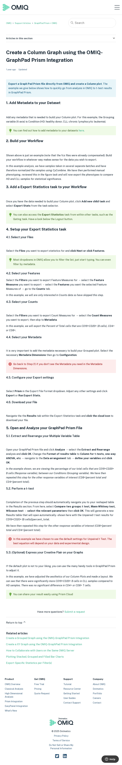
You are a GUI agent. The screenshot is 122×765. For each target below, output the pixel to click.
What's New (11, 710)
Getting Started (71, 693)
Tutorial (67, 684)
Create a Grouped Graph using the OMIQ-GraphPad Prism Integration (47, 638)
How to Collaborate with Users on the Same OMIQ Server (40, 650)
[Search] (92, 23)
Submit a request (74, 611)
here (81, 130)
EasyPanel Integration (16, 706)
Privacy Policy (61, 736)
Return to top (16, 622)
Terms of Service (61, 740)
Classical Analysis (14, 689)
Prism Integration (14, 701)
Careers (97, 698)
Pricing (37, 689)
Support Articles (23, 23)
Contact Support (72, 702)
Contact (97, 702)
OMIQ (8, 23)
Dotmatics (98, 689)
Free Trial (39, 684)
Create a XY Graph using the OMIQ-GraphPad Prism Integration (44, 644)
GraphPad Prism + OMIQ (45, 23)
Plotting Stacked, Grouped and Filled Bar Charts (35, 656)
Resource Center (72, 689)
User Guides (69, 698)
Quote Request (42, 693)
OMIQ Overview (12, 684)
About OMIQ (99, 684)
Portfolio (97, 693)
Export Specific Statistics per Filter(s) (29, 662)
